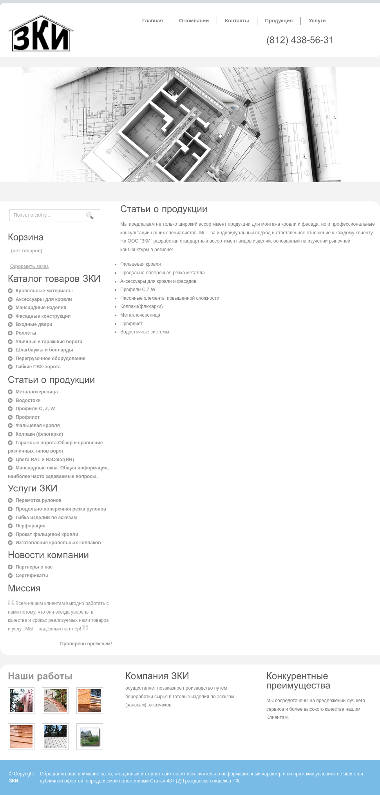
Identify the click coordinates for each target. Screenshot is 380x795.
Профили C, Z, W (35, 408)
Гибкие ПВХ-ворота (38, 366)
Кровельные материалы (44, 290)
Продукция (279, 21)
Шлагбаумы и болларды (44, 350)
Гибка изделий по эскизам (46, 517)
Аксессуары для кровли (44, 299)
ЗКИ (13, 781)
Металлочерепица (37, 392)
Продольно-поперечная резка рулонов (61, 509)
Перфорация (30, 526)
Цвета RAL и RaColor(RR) (45, 459)
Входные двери (34, 324)
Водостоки (28, 400)
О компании (194, 21)
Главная (152, 21)
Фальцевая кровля (38, 425)
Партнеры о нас (34, 567)
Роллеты (26, 333)
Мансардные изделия (41, 307)
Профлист (28, 417)
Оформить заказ (29, 266)
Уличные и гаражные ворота (49, 341)
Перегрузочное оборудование (50, 358)
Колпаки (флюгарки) (39, 434)
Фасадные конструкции (43, 316)
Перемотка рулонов (39, 500)
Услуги (317, 21)
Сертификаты (32, 575)
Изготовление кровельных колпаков (58, 542)
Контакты (237, 21)
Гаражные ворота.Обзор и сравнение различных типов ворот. (55, 447)
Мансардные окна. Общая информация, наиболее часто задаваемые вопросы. (58, 472)
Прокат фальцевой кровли (47, 534)
